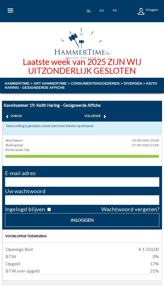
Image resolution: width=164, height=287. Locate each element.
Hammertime (17, 83)
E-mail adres (20, 173)
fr (115, 10)
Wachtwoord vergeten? (130, 209)
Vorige (16, 116)
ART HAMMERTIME (50, 83)
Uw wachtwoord (25, 191)
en (102, 10)
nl (89, 10)
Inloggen (152, 9)
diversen (133, 83)
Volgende (92, 116)
